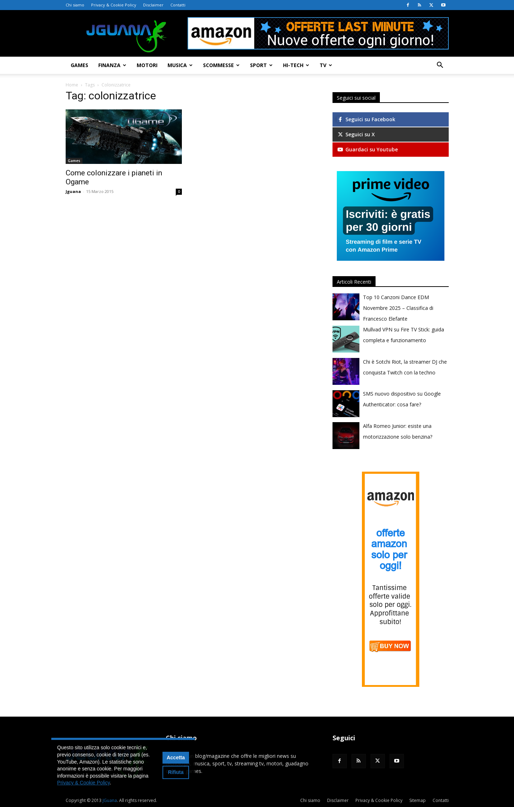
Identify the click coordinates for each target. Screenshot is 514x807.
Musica (180, 65)
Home (72, 85)
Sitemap (417, 800)
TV (326, 65)
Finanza (112, 65)
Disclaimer (153, 5)
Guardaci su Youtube (367, 149)
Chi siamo (75, 5)
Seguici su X (356, 134)
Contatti (177, 5)
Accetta (176, 757)
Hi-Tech (296, 65)
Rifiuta (176, 772)
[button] (440, 65)
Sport (261, 65)
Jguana (73, 191)
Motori (147, 65)
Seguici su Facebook (366, 119)
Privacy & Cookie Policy (113, 5)
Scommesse (221, 65)
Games (79, 65)
